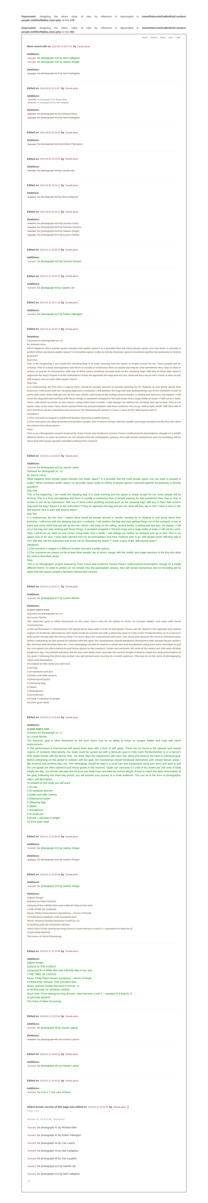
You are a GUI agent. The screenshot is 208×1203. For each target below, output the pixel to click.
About (162, 38)
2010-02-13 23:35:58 (50, 874)
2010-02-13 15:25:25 (98, 1107)
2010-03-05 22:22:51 (50, 185)
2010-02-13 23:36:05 (50, 836)
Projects (153, 38)
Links (170, 38)
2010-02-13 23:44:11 (50, 329)
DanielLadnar (83, 46)
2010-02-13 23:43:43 (50, 456)
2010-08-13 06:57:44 (62, 46)
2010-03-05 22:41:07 (50, 88)
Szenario (32, 1092)
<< (29, 1181)
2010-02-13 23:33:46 (50, 951)
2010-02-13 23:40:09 (50, 717)
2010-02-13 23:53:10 (50, 276)
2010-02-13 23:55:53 (50, 250)
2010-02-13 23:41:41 (50, 586)
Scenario (32, 58)
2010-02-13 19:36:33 (50, 1081)
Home (144, 38)
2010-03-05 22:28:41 (50, 132)
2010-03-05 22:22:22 (50, 212)
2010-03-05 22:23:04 (50, 159)
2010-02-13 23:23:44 (50, 1016)
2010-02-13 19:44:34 (50, 1054)
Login (178, 38)
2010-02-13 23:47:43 (50, 302)
